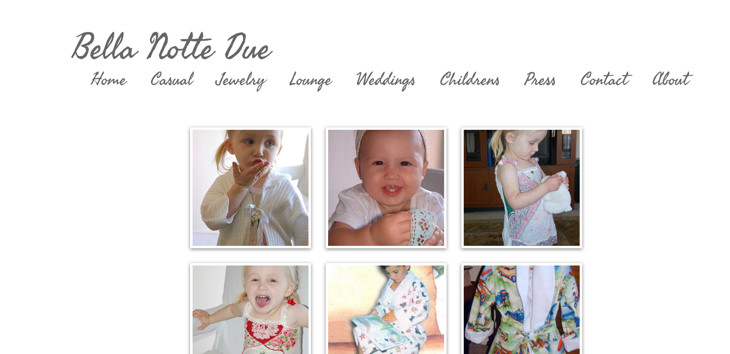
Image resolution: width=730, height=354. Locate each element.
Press (540, 80)
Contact (604, 80)
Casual (172, 80)
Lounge (311, 80)
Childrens (470, 80)
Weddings (386, 80)
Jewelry (241, 80)
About (670, 80)
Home (108, 80)
